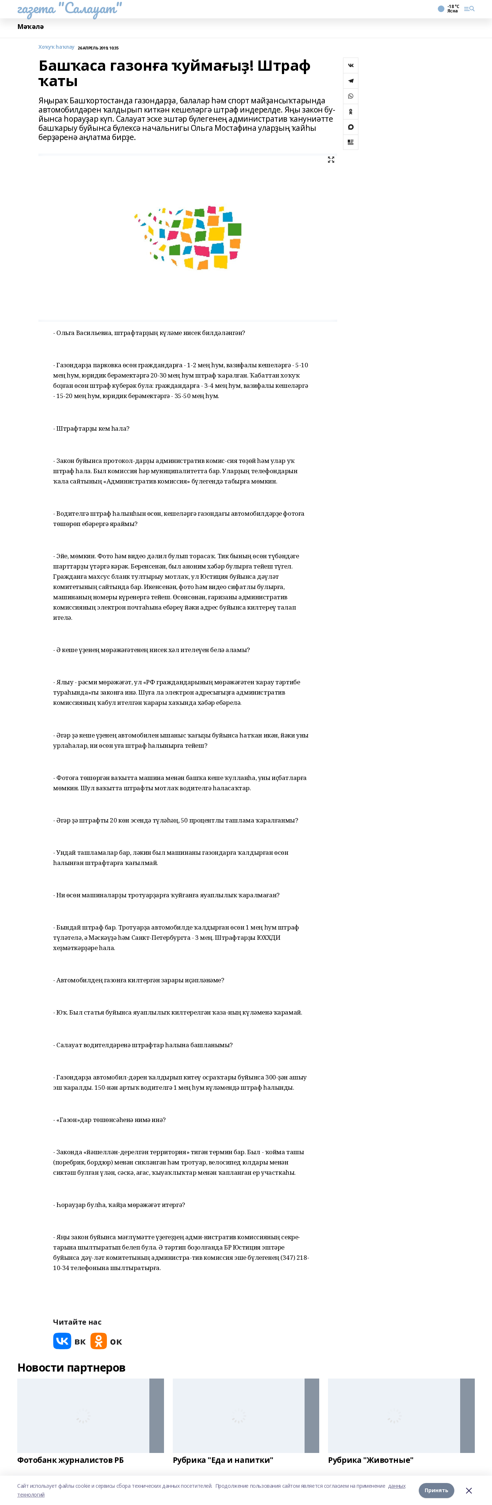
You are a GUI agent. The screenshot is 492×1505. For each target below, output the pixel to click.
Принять (436, 1490)
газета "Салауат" (69, 8)
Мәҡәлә (30, 26)
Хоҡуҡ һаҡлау (56, 47)
